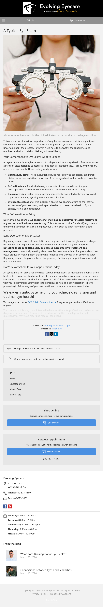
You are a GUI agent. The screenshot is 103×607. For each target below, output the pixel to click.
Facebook (5, 506)
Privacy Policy (39, 593)
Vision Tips (57, 328)
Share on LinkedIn (56, 334)
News (12, 378)
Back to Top (51, 600)
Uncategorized (17, 383)
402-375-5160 (19, 492)
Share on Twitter (51, 334)
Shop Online (51, 422)
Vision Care (16, 389)
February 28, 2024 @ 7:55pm (57, 325)
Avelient (66, 593)
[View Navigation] (4, 20)
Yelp (10, 506)
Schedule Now (51, 451)
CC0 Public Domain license (42, 302)
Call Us (30, 20)
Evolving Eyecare (50, 590)
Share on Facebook (47, 334)
